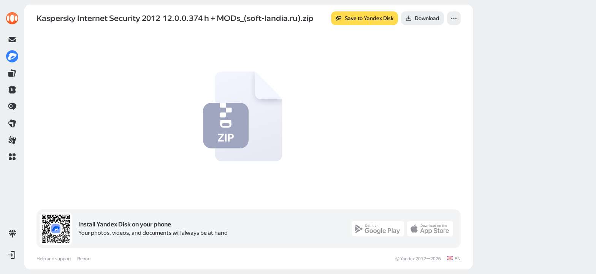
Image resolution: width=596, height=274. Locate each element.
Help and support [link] (53, 258)
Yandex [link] (407, 258)
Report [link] (84, 258)
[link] (12, 18)
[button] (12, 157)
